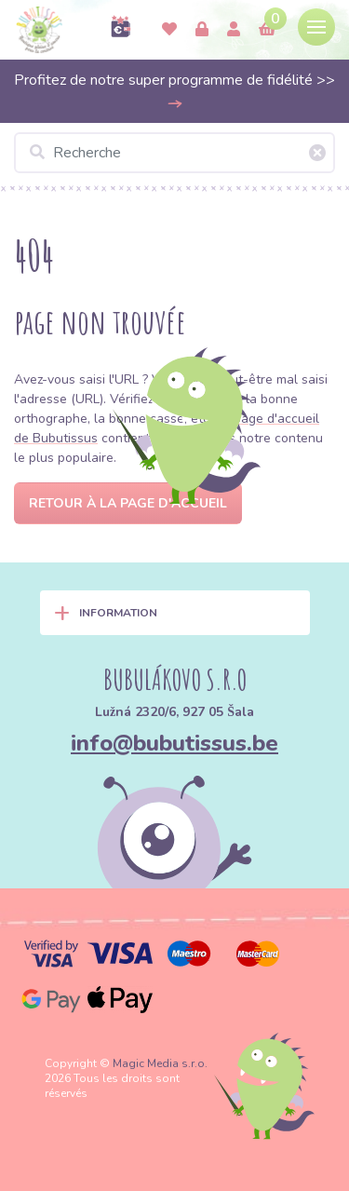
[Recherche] (174, 152)
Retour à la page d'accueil (128, 503)
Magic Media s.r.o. (160, 1063)
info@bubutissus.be (174, 743)
